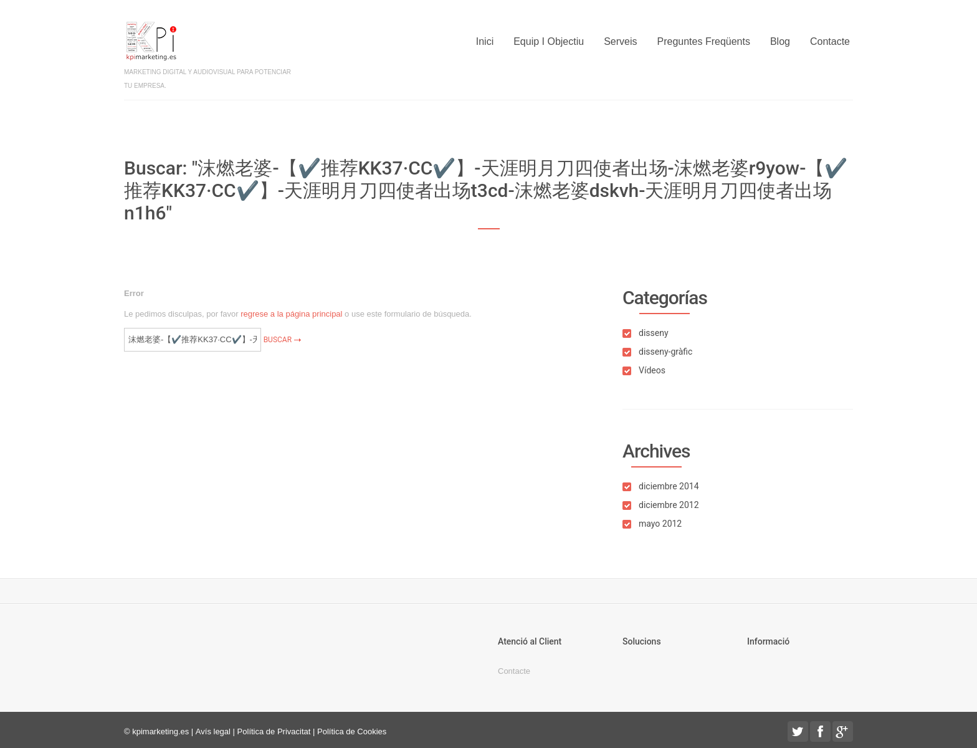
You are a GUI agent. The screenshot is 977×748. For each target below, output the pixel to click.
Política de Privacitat (274, 731)
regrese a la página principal (291, 314)
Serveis (620, 41)
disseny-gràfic (665, 352)
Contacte (830, 41)
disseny (654, 333)
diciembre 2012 (669, 505)
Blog (780, 41)
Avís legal (213, 731)
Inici (484, 41)
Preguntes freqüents (703, 41)
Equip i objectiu (548, 41)
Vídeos (652, 370)
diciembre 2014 (669, 486)
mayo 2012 (660, 524)
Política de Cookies (351, 731)
